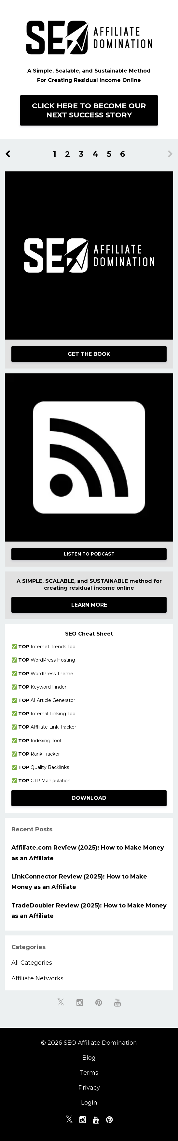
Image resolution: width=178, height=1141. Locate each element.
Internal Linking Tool (47, 714)
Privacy (89, 1087)
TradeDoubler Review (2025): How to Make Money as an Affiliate (89, 911)
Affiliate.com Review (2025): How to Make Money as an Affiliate (87, 853)
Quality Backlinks (43, 767)
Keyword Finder (42, 687)
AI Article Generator (46, 700)
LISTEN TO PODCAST (89, 554)
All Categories (31, 962)
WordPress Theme (45, 674)
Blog (89, 1057)
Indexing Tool (39, 741)
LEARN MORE (89, 605)
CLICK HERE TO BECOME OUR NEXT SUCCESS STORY (89, 110)
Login (89, 1102)
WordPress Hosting (46, 660)
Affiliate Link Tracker (47, 727)
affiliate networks (37, 978)
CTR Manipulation (44, 781)
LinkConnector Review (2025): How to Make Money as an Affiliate (79, 882)
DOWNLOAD (89, 798)
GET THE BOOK (89, 354)
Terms (89, 1072)
